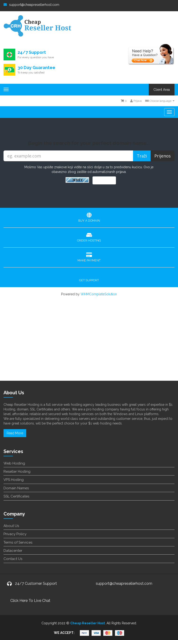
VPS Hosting (14, 480)
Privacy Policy (15, 534)
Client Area (161, 89)
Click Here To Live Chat (30, 600)
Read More (15, 433)
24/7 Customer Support (36, 583)
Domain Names (16, 488)
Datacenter (13, 551)
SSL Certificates (16, 496)
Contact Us (13, 559)
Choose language (159, 100)
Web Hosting (14, 463)
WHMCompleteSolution (99, 294)
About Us (11, 526)
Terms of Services (18, 542)
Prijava (136, 100)
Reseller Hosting (17, 471)
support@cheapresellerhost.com (31, 5)
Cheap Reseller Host (87, 623)
